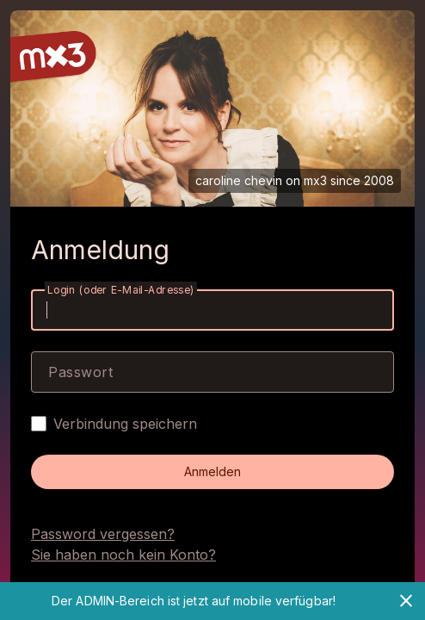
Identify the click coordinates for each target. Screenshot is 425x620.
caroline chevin (238, 180)
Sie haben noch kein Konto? (123, 554)
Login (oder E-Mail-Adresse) (120, 289)
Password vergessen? (103, 533)
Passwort (80, 372)
